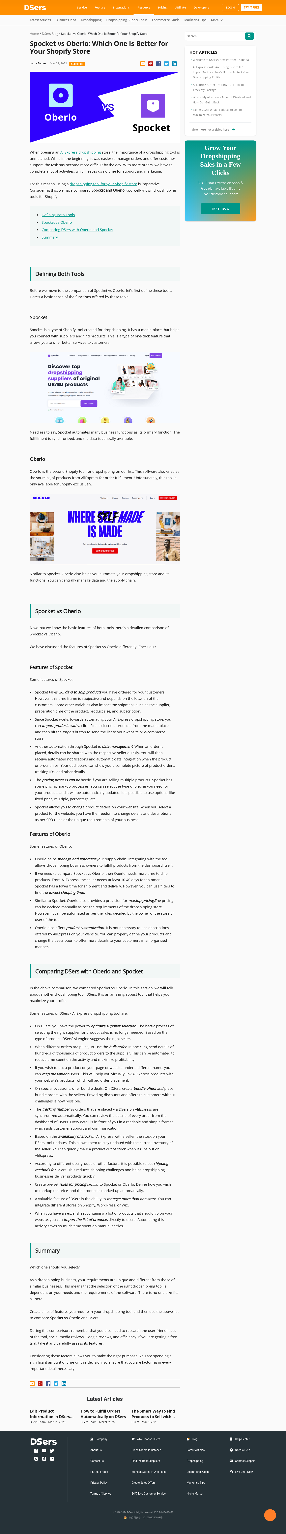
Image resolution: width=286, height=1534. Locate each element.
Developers (201, 7)
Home (34, 34)
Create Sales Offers (144, 1482)
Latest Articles (40, 20)
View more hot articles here (213, 129)
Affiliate (180, 7)
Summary (50, 237)
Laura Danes (38, 63)
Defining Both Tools (58, 214)
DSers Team (38, 1422)
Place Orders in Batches (146, 1450)
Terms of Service (100, 1493)
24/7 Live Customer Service (149, 1493)
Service (82, 7)
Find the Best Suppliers (146, 1460)
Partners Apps (99, 1471)
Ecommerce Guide (166, 20)
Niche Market (195, 1493)
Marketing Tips (195, 20)
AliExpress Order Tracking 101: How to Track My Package (218, 87)
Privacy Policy (98, 1482)
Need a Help (242, 1450)
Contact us (97, 1460)
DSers (135, 1422)
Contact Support (245, 1460)
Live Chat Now (244, 1471)
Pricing (162, 7)
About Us (96, 1450)
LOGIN (230, 7)
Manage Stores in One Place (149, 1471)
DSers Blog (50, 34)
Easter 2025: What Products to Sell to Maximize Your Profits (217, 112)
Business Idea (66, 20)
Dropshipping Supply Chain (126, 20)
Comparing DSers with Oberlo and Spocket (77, 229)
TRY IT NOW (220, 208)
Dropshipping (91, 20)
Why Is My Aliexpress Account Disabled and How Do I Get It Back (222, 99)
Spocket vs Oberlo (57, 222)
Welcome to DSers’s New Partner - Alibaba (221, 60)
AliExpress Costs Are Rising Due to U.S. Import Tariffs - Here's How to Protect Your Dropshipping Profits (221, 72)
